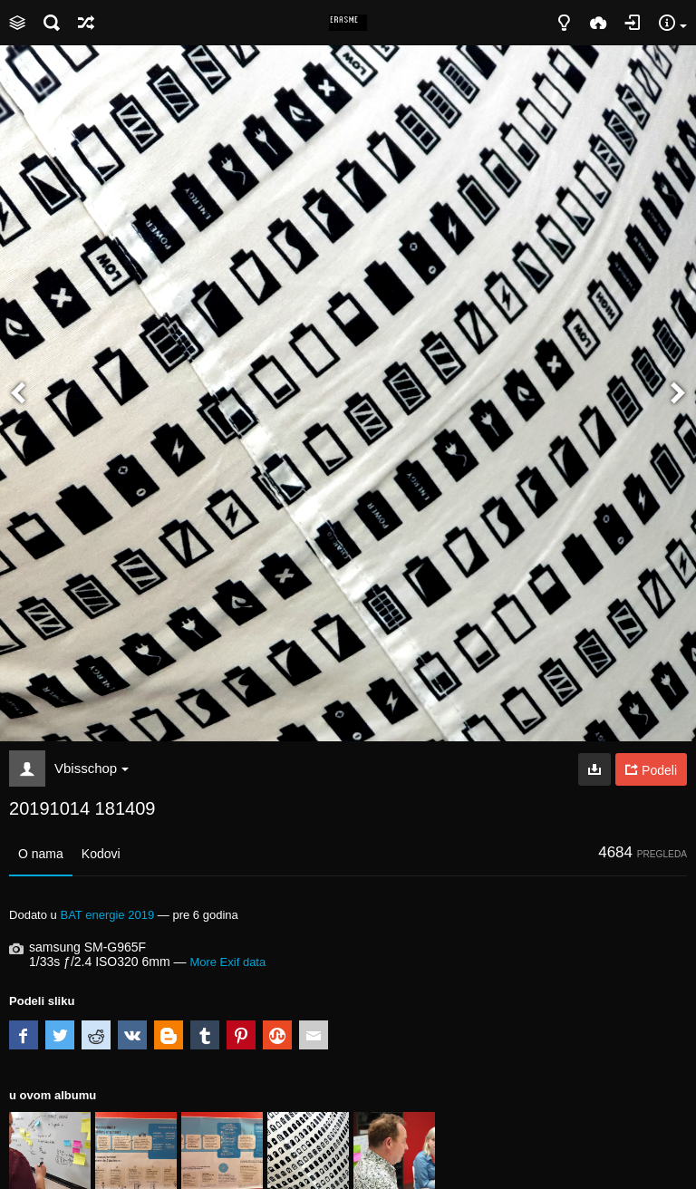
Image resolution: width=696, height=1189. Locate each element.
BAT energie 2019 (107, 915)
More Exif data (227, 962)
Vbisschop (91, 768)
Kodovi (101, 853)
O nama (40, 853)
